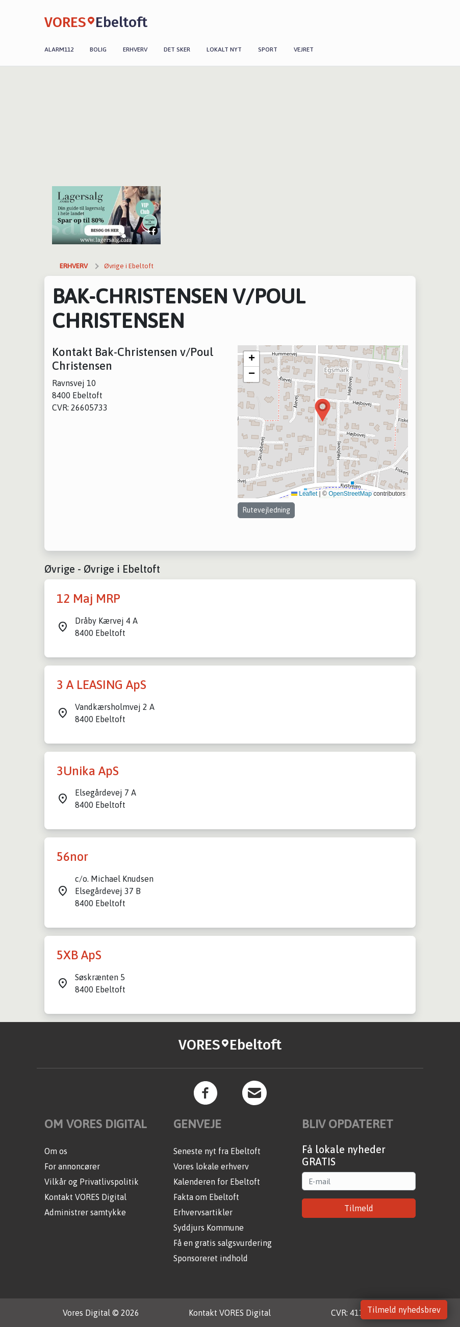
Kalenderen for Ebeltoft (216, 1181)
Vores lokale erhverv (211, 1166)
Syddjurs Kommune (208, 1227)
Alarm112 (58, 49)
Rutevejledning (266, 510)
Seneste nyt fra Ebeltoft (217, 1151)
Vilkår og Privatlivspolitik (91, 1181)
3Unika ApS (88, 771)
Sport (267, 49)
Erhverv (135, 49)
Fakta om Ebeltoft (206, 1197)
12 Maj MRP (88, 598)
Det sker (177, 49)
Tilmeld (358, 1208)
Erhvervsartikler (203, 1212)
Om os (55, 1151)
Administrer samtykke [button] (85, 1212)
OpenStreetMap (350, 493)
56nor (72, 856)
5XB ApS (79, 955)
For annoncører (72, 1166)
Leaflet (304, 493)
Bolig (98, 49)
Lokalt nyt (224, 49)
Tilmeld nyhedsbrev (404, 1309)
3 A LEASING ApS (101, 685)
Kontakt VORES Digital (85, 1197)
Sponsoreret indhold (210, 1258)
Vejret (304, 49)
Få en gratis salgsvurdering (222, 1242)
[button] (322, 410)
